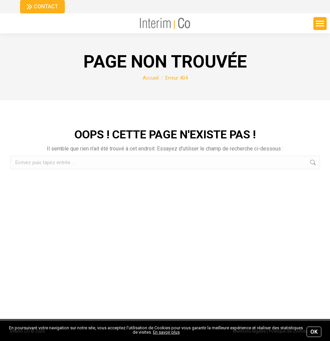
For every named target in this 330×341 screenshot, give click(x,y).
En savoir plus (166, 332)
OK (314, 332)
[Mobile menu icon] (320, 23)
